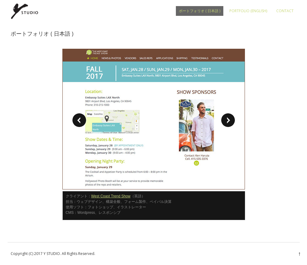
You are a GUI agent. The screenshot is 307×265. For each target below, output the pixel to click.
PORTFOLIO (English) (248, 10)
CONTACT (285, 10)
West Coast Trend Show (111, 196)
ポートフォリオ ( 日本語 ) (199, 10)
